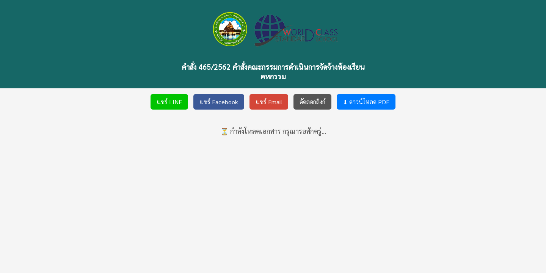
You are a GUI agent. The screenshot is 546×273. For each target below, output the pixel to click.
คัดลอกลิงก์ (312, 102)
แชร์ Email (269, 102)
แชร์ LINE (169, 102)
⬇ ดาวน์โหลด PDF (366, 102)
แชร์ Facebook (218, 102)
